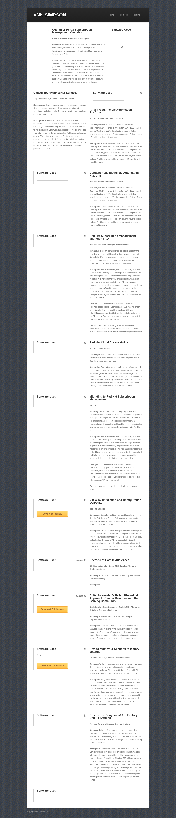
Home (111, 15)
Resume (136, 15)
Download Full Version (52, 609)
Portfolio (124, 15)
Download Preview (52, 513)
